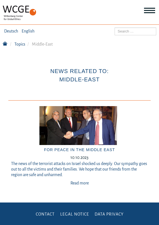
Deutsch (11, 31)
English (28, 31)
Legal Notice (74, 214)
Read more (79, 183)
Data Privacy (109, 214)
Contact (45, 214)
